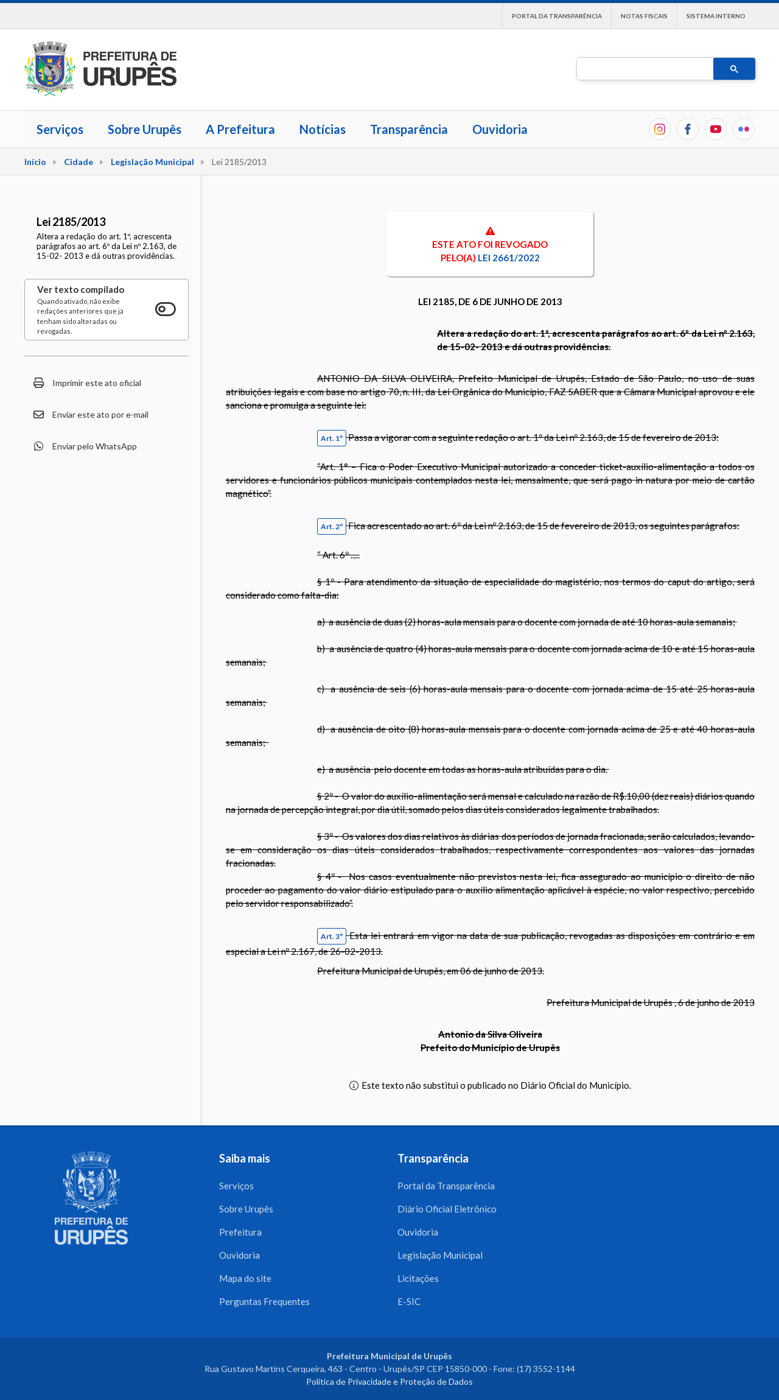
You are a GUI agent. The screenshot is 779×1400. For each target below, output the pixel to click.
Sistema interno (716, 15)
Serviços (60, 129)
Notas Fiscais (644, 15)
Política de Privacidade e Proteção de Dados (389, 1381)
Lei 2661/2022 (509, 257)
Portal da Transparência (557, 15)
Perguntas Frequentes (264, 1301)
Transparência (409, 129)
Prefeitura (240, 1231)
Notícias (322, 129)
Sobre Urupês (144, 129)
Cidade (78, 162)
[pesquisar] (643, 69)
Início (35, 162)
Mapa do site (245, 1278)
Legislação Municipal (152, 162)
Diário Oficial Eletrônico (447, 1208)
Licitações (418, 1278)
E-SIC (409, 1301)
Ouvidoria (500, 129)
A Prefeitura (240, 129)
